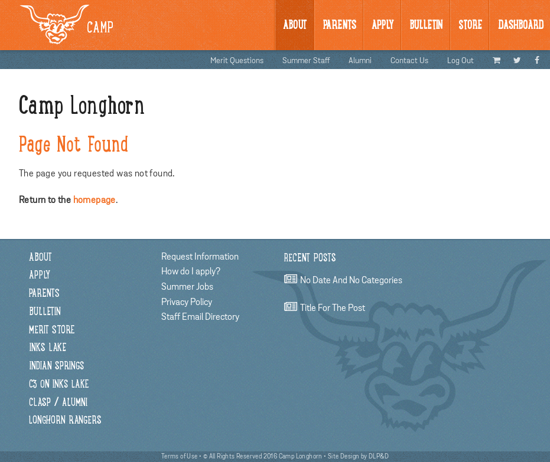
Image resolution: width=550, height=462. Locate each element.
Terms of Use (179, 456)
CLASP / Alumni (58, 403)
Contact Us (409, 60)
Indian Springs (56, 366)
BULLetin (425, 26)
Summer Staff (306, 60)
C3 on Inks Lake (59, 385)
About (295, 26)
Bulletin (45, 312)
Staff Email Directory (200, 317)
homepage (94, 200)
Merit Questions (236, 60)
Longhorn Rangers (65, 421)
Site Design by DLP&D (358, 456)
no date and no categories (351, 280)
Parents (339, 26)
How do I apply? (190, 271)
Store (470, 26)
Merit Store (51, 330)
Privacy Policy (186, 302)
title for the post (332, 308)
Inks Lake (47, 348)
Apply (382, 26)
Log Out (460, 60)
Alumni (360, 60)
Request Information (200, 257)
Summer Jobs (187, 287)
